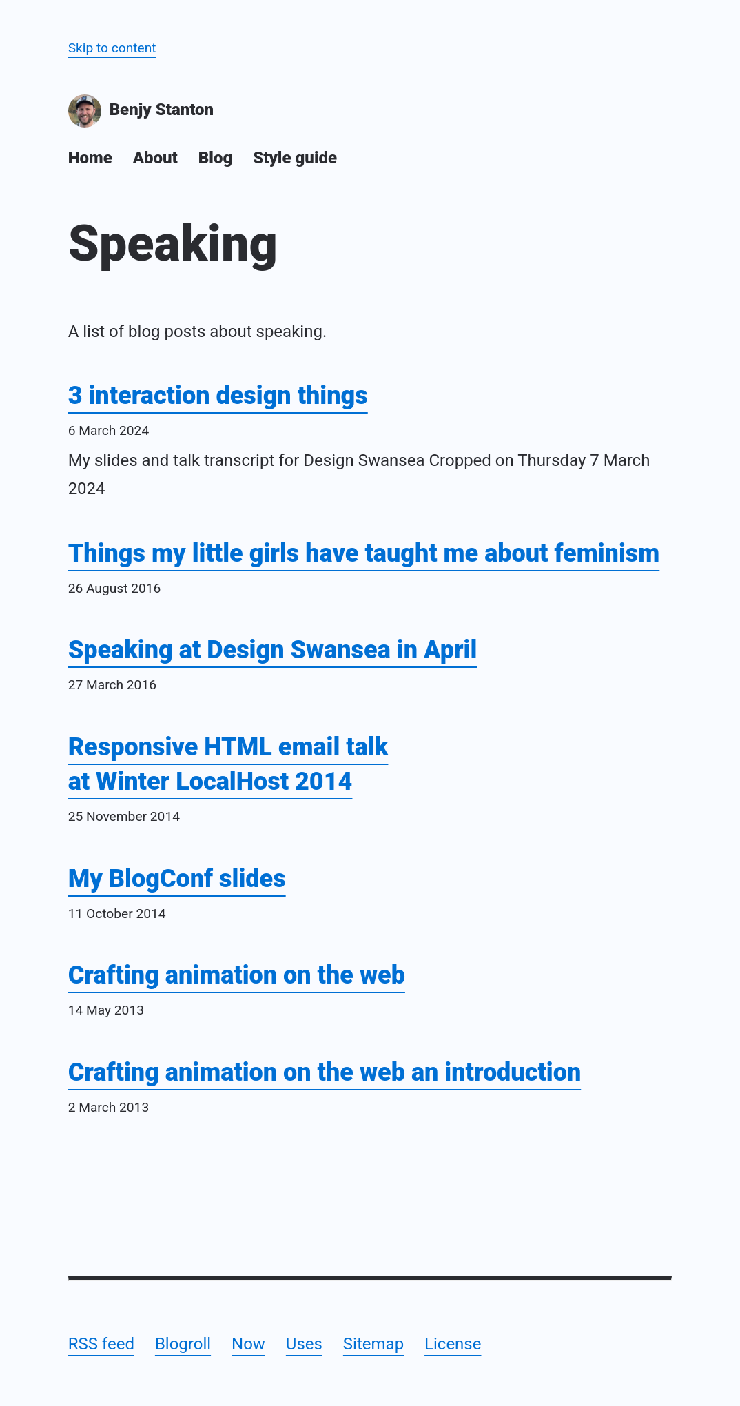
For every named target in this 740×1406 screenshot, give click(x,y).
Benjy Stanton (141, 111)
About (155, 157)
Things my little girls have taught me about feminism (364, 553)
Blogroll (183, 1344)
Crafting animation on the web (236, 975)
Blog (215, 157)
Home (90, 157)
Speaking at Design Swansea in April (272, 649)
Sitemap (373, 1344)
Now (248, 1344)
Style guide (295, 157)
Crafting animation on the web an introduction (325, 1072)
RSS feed (101, 1344)
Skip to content (112, 48)
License (452, 1344)
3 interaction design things (218, 395)
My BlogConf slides (177, 878)
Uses (304, 1344)
